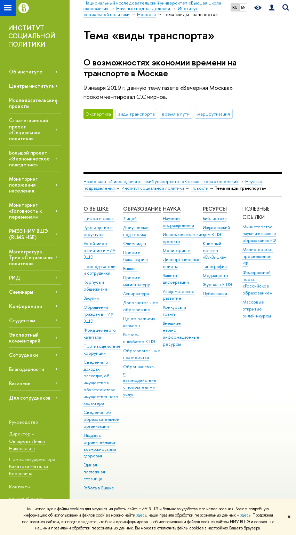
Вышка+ (130, 269)
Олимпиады (134, 243)
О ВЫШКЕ (96, 208)
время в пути (176, 114)
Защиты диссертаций (176, 279)
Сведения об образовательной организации (101, 419)
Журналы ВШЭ (217, 285)
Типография (215, 266)
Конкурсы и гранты (174, 310)
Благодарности (26, 369)
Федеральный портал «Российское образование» (257, 282)
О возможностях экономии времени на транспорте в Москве (160, 67)
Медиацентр (215, 275)
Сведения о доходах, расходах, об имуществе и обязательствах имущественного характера (100, 383)
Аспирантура (136, 294)
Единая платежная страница (94, 472)
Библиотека (214, 218)
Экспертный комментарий (24, 337)
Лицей (130, 218)
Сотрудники (23, 355)
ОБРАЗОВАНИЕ (142, 208)
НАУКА (172, 208)
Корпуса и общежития (95, 285)
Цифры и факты (98, 218)
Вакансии (20, 383)
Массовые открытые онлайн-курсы (256, 309)
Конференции (25, 306)
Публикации (215, 294)
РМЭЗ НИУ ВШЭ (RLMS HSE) (28, 234)
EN (243, 7)
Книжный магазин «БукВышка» (214, 250)
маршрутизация (213, 114)
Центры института (31, 85)
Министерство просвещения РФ (257, 256)
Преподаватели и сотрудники (99, 269)
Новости (199, 188)
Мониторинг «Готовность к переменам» (25, 211)
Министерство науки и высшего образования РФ (259, 234)
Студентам (22, 320)
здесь (141, 515)
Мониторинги (177, 250)
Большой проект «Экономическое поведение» (29, 158)
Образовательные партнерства (141, 354)
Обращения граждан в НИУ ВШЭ (98, 314)
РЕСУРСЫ (215, 208)
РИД (14, 277)
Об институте (25, 71)
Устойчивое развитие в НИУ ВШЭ (99, 250)
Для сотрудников (29, 397)
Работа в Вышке (98, 488)
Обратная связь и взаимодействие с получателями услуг (140, 380)
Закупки (91, 298)
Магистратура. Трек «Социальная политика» (31, 257)
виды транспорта (136, 114)
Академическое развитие (178, 295)
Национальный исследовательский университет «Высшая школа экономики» (161, 181)
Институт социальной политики (152, 188)
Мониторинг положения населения (23, 184)
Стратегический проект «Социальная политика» (28, 129)
